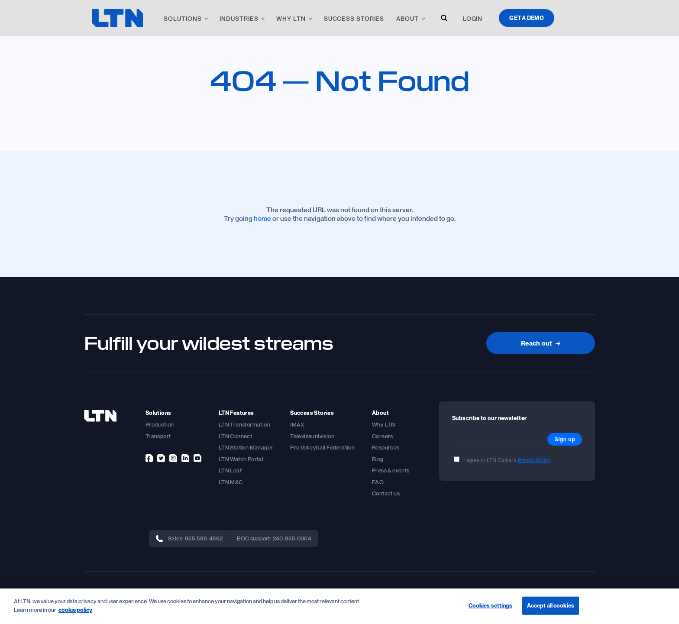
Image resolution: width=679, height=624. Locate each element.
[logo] (117, 18)
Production (160, 424)
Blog (378, 459)
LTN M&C (231, 482)
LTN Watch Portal (241, 459)
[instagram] (173, 458)
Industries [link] (239, 18)
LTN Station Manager (246, 447)
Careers (382, 436)
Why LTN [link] (290, 18)
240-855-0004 (292, 538)
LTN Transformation (244, 424)
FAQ (378, 482)
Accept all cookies (550, 606)
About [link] (407, 18)
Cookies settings (490, 606)
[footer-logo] (100, 416)
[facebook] (149, 458)
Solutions (182, 18)
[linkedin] (185, 458)
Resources (386, 447)
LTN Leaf (230, 470)
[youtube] (197, 458)
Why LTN (383, 424)
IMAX (297, 424)
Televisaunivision (312, 436)
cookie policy (75, 610)
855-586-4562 (204, 538)
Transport (158, 436)
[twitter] (161, 458)
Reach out (540, 343)
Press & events (390, 470)
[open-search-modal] (444, 18)
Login (473, 18)
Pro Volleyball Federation (322, 447)
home (262, 218)
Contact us (386, 493)
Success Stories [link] (354, 18)
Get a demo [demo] (526, 17)
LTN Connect (235, 436)
